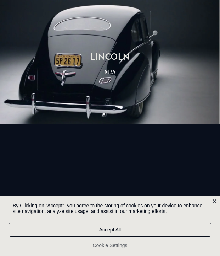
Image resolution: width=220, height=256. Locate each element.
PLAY (110, 72)
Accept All (110, 230)
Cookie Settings (109, 245)
